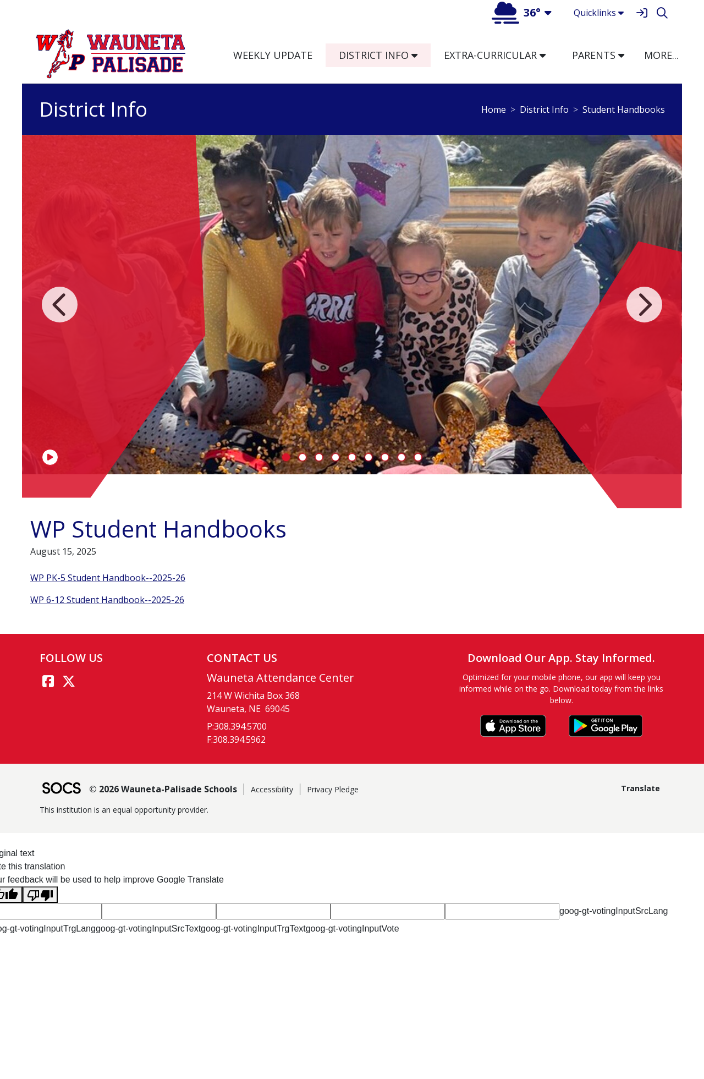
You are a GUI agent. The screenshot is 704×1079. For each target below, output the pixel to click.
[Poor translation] (40, 894)
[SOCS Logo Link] (61, 789)
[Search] (662, 13)
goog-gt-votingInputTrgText (253, 928)
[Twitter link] (69, 681)
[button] (419, 55)
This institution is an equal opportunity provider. (124, 809)
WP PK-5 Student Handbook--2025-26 (107, 578)
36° (516, 12)
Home (493, 109)
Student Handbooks (623, 109)
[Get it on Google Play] (605, 726)
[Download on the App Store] (513, 726)
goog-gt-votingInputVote (352, 928)
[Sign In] (641, 13)
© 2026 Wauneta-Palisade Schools (163, 789)
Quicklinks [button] (599, 13)
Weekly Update (272, 55)
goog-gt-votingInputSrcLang (613, 911)
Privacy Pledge (333, 789)
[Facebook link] (48, 681)
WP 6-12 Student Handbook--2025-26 (107, 600)
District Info (544, 109)
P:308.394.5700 (237, 726)
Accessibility (272, 789)
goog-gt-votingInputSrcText (148, 928)
